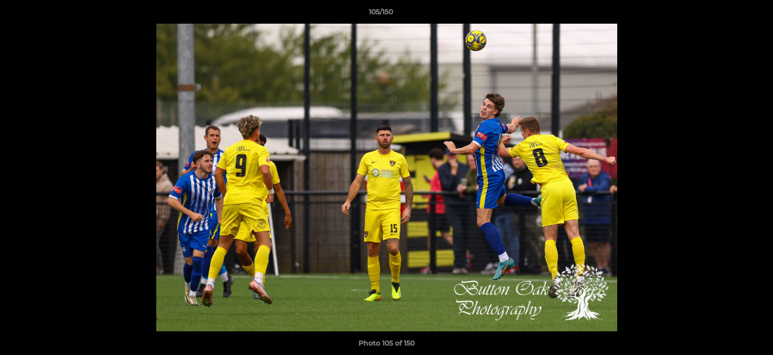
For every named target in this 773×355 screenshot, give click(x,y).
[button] (732, 14)
